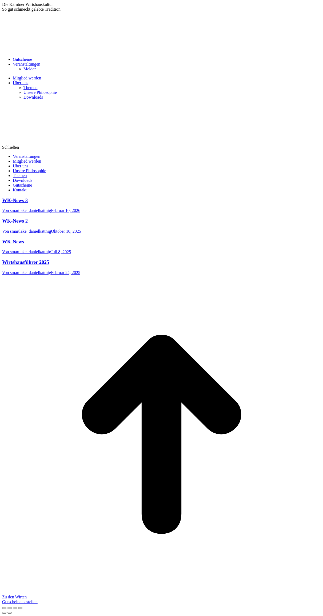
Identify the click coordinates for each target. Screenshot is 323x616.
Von (26, 210)
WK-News (13, 241)
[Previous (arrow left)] (4, 613)
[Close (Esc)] (4, 608)
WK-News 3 (15, 200)
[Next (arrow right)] (9, 613)
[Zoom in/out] (20, 608)
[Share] (9, 608)
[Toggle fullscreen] (15, 608)
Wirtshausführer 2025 (25, 262)
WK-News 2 (15, 221)
